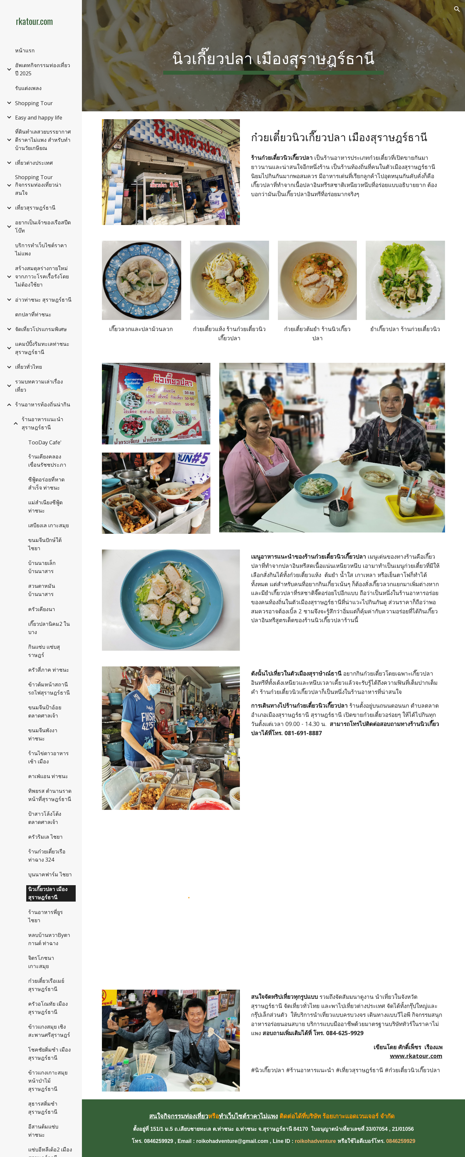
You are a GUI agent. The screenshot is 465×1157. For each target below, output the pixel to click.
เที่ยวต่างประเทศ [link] (34, 162)
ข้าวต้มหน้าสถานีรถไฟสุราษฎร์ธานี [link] (49, 688)
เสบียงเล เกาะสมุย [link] (48, 525)
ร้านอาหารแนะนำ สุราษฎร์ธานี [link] (42, 423)
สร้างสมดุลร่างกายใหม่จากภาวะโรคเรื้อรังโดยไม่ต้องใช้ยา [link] (42, 276)
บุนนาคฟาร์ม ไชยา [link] (50, 874)
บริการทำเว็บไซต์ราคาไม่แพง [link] (41, 249)
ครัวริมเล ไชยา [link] (45, 836)
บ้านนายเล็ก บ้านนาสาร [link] (42, 567)
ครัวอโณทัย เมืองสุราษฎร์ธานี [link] (48, 1008)
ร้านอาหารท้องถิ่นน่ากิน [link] (42, 404)
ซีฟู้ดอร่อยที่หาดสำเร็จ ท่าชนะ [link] (46, 483)
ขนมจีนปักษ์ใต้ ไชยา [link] (45, 544)
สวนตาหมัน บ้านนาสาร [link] (41, 590)
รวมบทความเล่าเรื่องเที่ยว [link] (39, 385)
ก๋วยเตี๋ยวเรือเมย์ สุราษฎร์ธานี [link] (46, 985)
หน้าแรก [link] (25, 50)
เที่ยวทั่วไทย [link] (28, 366)
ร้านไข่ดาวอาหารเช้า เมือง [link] (48, 757)
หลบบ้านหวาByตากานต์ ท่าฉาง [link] (49, 939)
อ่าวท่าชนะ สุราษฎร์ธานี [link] (43, 299)
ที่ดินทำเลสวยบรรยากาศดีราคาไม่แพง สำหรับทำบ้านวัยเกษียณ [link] (43, 140)
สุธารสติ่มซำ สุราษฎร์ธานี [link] (42, 1107)
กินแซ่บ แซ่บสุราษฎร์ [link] (44, 651)
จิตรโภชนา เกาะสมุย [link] (41, 962)
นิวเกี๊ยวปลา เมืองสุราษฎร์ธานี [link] (48, 893)
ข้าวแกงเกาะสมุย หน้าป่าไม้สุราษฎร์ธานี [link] (48, 1080)
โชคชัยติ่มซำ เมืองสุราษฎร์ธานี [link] (49, 1053)
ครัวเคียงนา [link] (41, 609)
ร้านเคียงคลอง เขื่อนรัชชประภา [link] (47, 460)
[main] (273, 55)
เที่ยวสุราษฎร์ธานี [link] (35, 207)
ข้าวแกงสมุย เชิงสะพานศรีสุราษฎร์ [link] (49, 1030)
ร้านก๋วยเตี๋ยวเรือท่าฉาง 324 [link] (47, 855)
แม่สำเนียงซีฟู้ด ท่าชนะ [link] (45, 506)
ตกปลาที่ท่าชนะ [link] (33, 314)
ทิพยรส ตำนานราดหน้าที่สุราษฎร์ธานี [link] (49, 795)
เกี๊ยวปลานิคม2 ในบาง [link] (49, 628)
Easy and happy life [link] (38, 117)
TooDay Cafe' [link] (45, 442)
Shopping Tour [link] (34, 103)
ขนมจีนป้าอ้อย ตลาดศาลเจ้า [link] (44, 711)
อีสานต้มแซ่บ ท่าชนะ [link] (43, 1130)
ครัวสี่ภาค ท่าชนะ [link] (48, 669)
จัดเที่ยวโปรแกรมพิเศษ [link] (41, 329)
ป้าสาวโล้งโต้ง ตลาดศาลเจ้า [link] (44, 818)
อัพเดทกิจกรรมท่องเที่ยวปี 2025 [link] (42, 69)
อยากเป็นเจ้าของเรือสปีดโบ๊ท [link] (43, 226)
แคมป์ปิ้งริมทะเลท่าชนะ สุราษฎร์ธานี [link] (42, 348)
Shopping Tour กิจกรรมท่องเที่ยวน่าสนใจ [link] (38, 185)
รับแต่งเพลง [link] (28, 88)
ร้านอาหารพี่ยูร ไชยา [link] (45, 916)
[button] (457, 9)
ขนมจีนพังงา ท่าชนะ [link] (42, 734)
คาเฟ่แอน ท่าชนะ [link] (48, 776)
